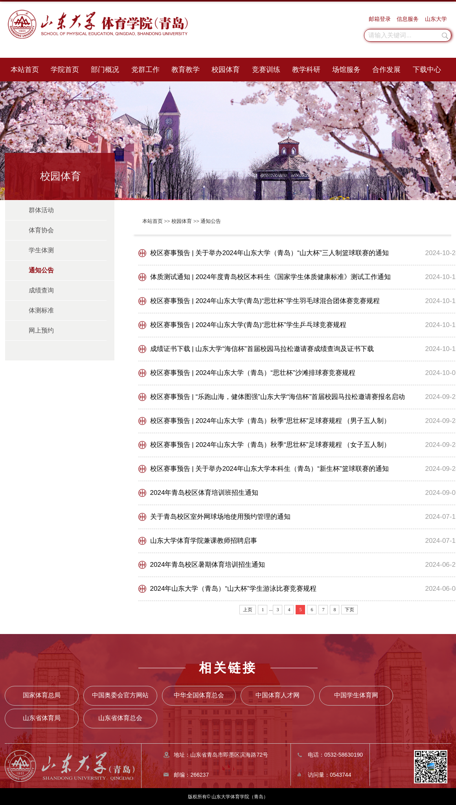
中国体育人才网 (278, 695)
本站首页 (25, 70)
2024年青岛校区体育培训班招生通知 (204, 492)
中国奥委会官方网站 (120, 695)
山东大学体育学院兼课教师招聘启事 (203, 540)
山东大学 (436, 19)
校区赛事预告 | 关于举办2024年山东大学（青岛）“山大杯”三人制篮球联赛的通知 (269, 253)
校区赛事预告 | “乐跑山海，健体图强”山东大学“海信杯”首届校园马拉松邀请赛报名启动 (277, 397)
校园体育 (225, 70)
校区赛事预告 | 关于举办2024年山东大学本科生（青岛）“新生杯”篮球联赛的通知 (269, 468)
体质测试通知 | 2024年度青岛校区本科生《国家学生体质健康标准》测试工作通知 (270, 277)
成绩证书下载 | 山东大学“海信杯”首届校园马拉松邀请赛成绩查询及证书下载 (262, 349)
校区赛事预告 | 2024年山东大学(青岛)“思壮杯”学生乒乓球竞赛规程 (248, 325)
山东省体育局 (42, 718)
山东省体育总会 (120, 718)
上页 (247, 609)
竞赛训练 (266, 70)
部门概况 (105, 70)
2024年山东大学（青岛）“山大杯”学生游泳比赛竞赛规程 (233, 588)
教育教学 (185, 70)
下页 (349, 609)
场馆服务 (346, 70)
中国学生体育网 (356, 695)
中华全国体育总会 (199, 695)
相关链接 (228, 668)
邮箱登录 (380, 19)
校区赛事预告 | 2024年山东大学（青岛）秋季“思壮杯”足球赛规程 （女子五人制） (270, 444)
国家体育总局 (42, 695)
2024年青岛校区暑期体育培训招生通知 (207, 564)
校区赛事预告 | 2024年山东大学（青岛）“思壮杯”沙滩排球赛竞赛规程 (252, 373)
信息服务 (408, 19)
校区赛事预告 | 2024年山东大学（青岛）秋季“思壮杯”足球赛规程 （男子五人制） (270, 421)
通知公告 (210, 221)
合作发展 (386, 70)
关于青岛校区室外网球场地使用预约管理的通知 (220, 516)
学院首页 (65, 70)
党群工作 (145, 70)
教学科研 (306, 70)
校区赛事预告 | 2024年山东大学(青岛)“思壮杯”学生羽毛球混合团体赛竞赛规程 (265, 301)
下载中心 (427, 70)
